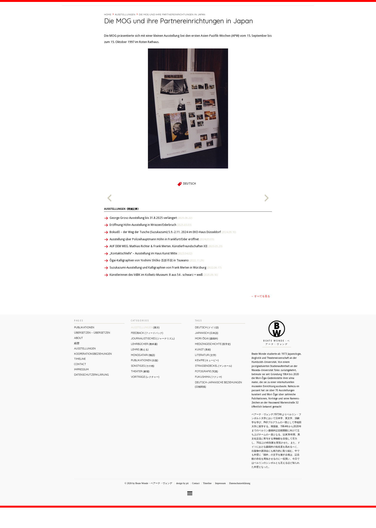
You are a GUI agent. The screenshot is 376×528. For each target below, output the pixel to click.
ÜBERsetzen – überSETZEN (92, 353)
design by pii (182, 503)
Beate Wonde (93, 16)
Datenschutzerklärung (91, 395)
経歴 (248, 15)
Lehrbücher (144, 364)
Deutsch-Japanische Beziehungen (218, 404)
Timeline (261, 15)
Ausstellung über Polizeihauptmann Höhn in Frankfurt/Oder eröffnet (162, 259)
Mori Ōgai (206, 358)
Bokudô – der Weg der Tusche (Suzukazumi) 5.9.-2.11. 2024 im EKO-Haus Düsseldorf (173, 252)
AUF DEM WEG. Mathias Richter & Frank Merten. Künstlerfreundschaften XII (166, 266)
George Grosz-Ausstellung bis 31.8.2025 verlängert (151, 238)
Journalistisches (153, 358)
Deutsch (189, 204)
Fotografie (206, 391)
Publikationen (84, 347)
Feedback (147, 353)
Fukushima (208, 397)
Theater (140, 391)
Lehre (139, 370)
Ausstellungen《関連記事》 (122, 229)
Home (107, 34)
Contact (277, 15)
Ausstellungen (125, 34)
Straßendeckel (213, 386)
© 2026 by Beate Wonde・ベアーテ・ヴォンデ (148, 503)
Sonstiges (142, 386)
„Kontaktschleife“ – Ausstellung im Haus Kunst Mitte (151, 274)
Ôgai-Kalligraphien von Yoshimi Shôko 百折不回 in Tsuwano (157, 280)
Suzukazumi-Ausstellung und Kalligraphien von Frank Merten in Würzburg (165, 288)
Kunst (203, 370)
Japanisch (206, 353)
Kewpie (207, 380)
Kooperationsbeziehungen (93, 374)
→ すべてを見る (260, 316)
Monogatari (143, 375)
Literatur (205, 375)
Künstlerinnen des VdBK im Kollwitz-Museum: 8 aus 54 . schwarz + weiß (164, 295)
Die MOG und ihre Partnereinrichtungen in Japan (172, 34)
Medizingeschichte (213, 364)
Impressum (81, 389)
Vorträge (145, 397)
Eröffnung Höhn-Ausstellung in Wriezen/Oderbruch (150, 245)
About (236, 15)
